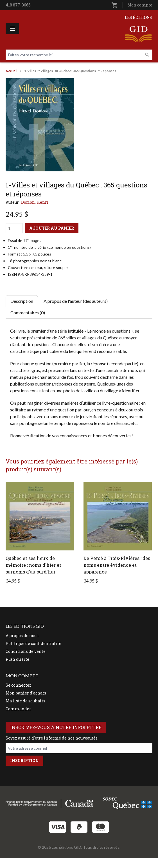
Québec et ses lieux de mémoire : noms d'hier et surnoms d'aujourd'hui (33, 565)
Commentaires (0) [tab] (27, 312)
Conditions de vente (26, 651)
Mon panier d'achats (26, 693)
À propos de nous (22, 635)
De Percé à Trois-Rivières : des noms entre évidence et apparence (116, 565)
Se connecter (18, 685)
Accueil (11, 71)
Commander (18, 708)
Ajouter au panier (51, 228)
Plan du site (17, 659)
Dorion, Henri (35, 202)
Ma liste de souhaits (25, 701)
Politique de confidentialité (33, 643)
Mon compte (139, 5)
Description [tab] (21, 301)
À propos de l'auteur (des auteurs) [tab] (76, 301)
